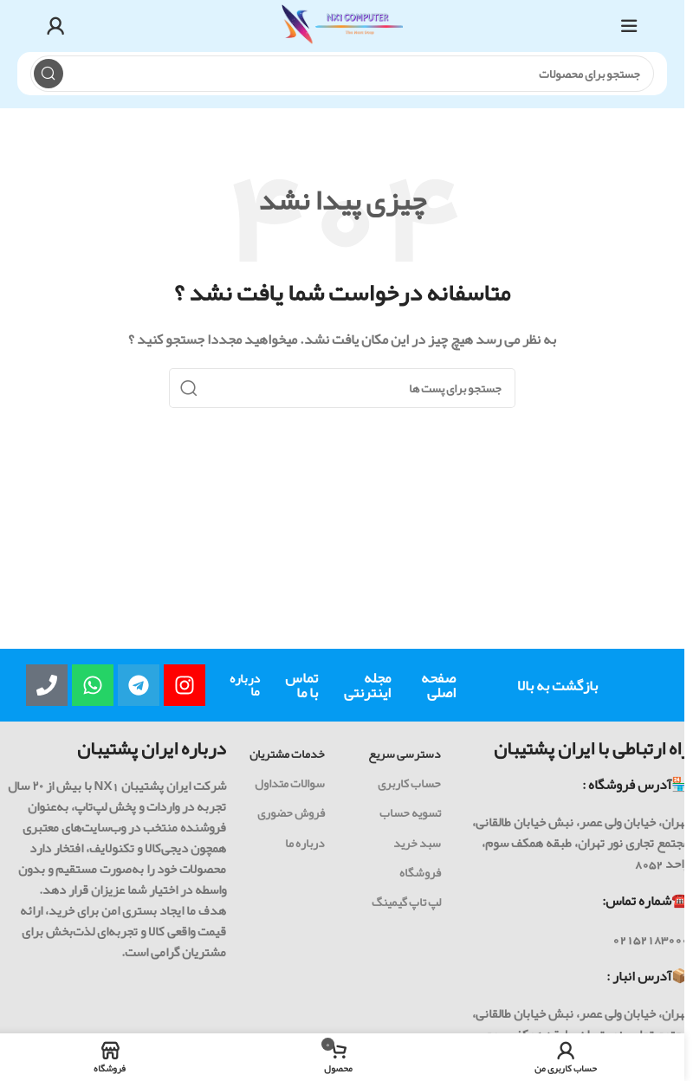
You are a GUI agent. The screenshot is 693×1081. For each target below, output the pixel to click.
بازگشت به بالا (557, 685)
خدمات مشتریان (287, 753)
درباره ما (245, 684)
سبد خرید (417, 843)
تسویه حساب (410, 812)
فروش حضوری (291, 812)
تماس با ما (301, 685)
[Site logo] (342, 30)
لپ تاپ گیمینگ (406, 902)
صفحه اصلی (438, 685)
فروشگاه (420, 872)
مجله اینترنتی (367, 685)
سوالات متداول (290, 783)
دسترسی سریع (404, 753)
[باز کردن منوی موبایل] (629, 26)
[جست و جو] (342, 73)
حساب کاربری (409, 783)
